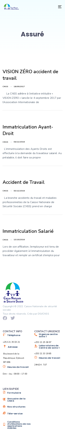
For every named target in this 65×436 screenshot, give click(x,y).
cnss (5, 86)
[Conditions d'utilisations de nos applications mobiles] (17, 425)
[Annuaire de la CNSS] (17, 401)
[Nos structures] (17, 408)
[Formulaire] (17, 394)
